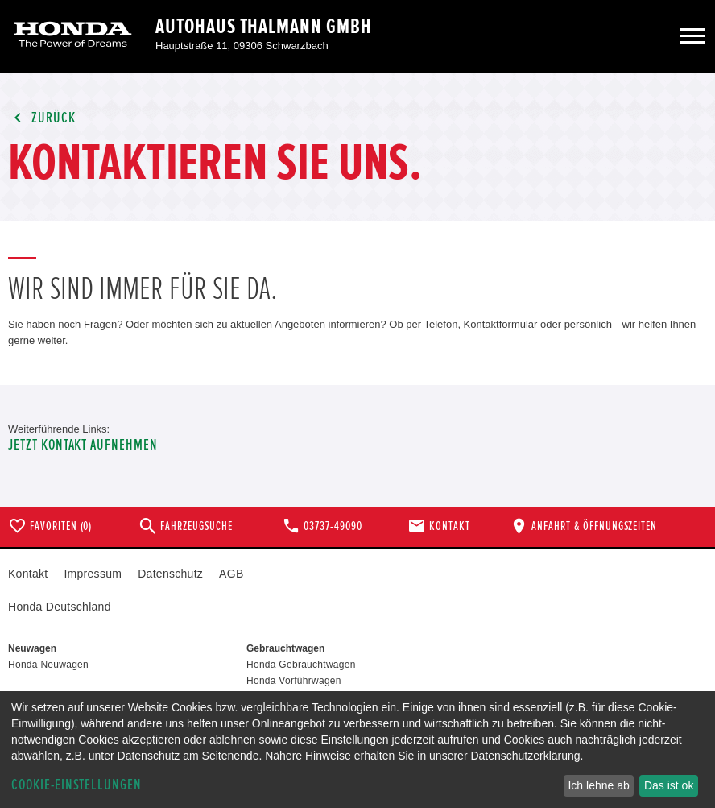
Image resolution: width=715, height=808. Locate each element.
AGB (231, 573)
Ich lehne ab (598, 785)
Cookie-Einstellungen (76, 785)
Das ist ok (668, 785)
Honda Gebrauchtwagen (301, 664)
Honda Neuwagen (48, 664)
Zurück (42, 118)
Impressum (93, 573)
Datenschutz (170, 573)
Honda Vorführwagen (293, 680)
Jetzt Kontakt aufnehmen (83, 445)
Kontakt (28, 573)
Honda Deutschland (59, 606)
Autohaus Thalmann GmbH (263, 26)
